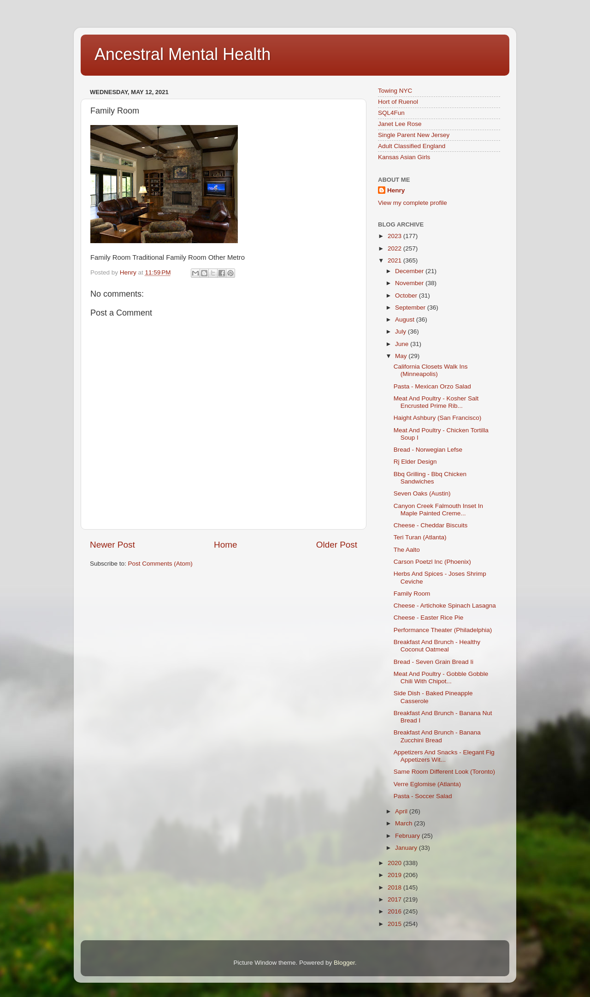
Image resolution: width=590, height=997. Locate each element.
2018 (395, 887)
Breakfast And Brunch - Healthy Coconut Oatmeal (437, 646)
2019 (395, 875)
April (402, 811)
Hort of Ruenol (398, 101)
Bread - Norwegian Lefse (428, 449)
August (405, 319)
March (404, 823)
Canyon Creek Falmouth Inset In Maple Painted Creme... (438, 509)
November (410, 283)
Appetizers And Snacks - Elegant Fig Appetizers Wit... (444, 756)
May (401, 355)
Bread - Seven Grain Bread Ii (433, 661)
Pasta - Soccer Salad (423, 796)
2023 (395, 236)
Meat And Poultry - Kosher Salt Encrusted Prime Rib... (436, 402)
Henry (396, 190)
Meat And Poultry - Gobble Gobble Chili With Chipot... (441, 677)
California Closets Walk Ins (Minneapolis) (431, 370)
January (407, 847)
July (401, 331)
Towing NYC (395, 90)
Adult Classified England (411, 146)
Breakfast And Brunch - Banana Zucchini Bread (437, 736)
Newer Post (112, 544)
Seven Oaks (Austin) (422, 493)
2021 (395, 260)
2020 (395, 863)
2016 (395, 911)
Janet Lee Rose (400, 123)
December (410, 271)
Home (225, 544)
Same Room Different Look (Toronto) (444, 771)
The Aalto (407, 549)
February (408, 835)
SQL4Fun (391, 112)
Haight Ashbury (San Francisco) (438, 417)
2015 (395, 923)
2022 (395, 248)
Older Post (336, 544)
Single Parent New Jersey (413, 134)
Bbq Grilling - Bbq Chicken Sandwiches (430, 478)
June (402, 343)
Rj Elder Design (415, 461)
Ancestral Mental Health (182, 54)
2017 (395, 899)
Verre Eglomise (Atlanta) (427, 784)
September (411, 307)
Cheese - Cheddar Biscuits (431, 525)
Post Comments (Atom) (160, 563)
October (407, 295)
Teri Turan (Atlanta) (420, 537)
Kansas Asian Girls (404, 157)
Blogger (344, 962)
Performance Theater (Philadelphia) (443, 630)
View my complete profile (412, 202)
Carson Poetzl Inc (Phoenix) (432, 561)
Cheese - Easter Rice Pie (429, 617)
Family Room (412, 593)
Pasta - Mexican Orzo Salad (432, 386)
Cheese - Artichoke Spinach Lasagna (445, 605)
